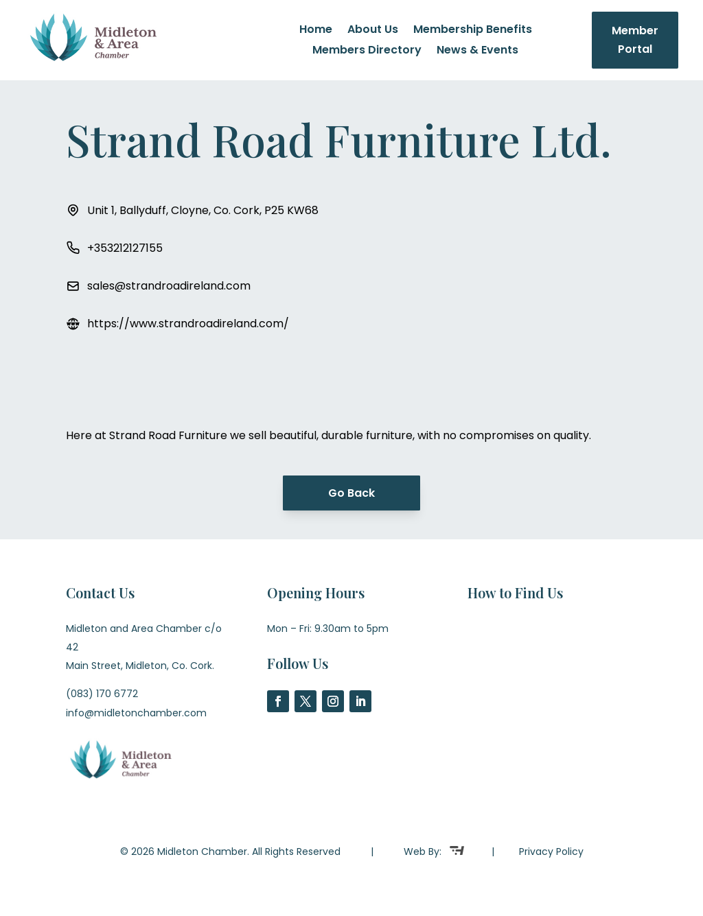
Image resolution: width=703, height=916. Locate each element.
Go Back (351, 493)
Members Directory (367, 51)
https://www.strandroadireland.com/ (188, 323)
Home (315, 31)
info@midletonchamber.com (136, 713)
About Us (372, 31)
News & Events (477, 51)
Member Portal (635, 40)
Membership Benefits (472, 31)
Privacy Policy (551, 851)
